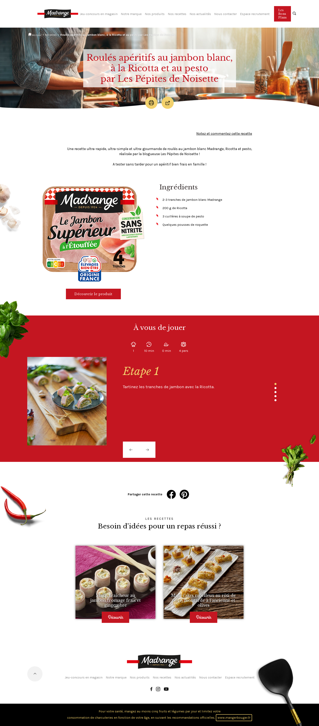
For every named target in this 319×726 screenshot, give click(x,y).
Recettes (51, 35)
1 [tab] (275, 384)
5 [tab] (275, 400)
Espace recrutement (255, 14)
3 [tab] (275, 392)
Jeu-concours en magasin (99, 14)
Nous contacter (225, 14)
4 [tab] (275, 396)
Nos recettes (177, 14)
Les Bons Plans (282, 13)
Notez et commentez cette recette (224, 133)
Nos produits (155, 14)
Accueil (35, 35)
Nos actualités (200, 14)
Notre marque (131, 14)
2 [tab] (275, 388)
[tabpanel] (186, 377)
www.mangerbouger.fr (233, 718)
